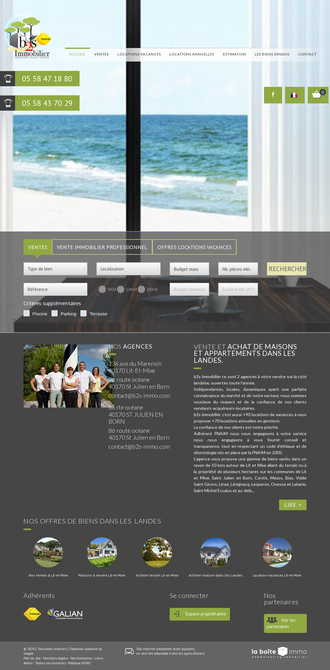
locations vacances (139, 54)
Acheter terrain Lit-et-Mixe (157, 575)
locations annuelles (191, 54)
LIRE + (292, 504)
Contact (307, 54)
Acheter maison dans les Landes (216, 575)
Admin (28, 663)
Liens (99, 658)
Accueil (77, 54)
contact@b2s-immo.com (139, 395)
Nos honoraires (81, 658)
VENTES (37, 247)
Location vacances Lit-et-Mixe (277, 575)
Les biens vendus (272, 54)
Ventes (101, 54)
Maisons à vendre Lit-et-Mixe (101, 575)
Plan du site (32, 658)
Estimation (234, 54)
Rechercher (287, 269)
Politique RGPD (79, 663)
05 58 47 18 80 (47, 79)
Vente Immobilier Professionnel (102, 247)
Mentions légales (55, 658)
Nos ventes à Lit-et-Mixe (48, 575)
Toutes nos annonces (50, 663)
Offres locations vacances (194, 247)
